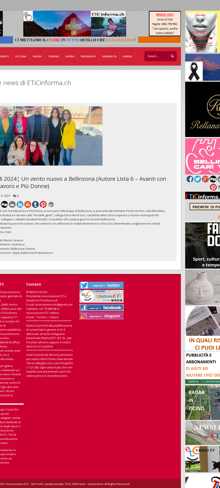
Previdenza (88, 56)
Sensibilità (109, 56)
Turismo (53, 56)
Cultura (20, 56)
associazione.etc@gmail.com (54, 304)
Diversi (70, 56)
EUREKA (127, 56)
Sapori (37, 56)
